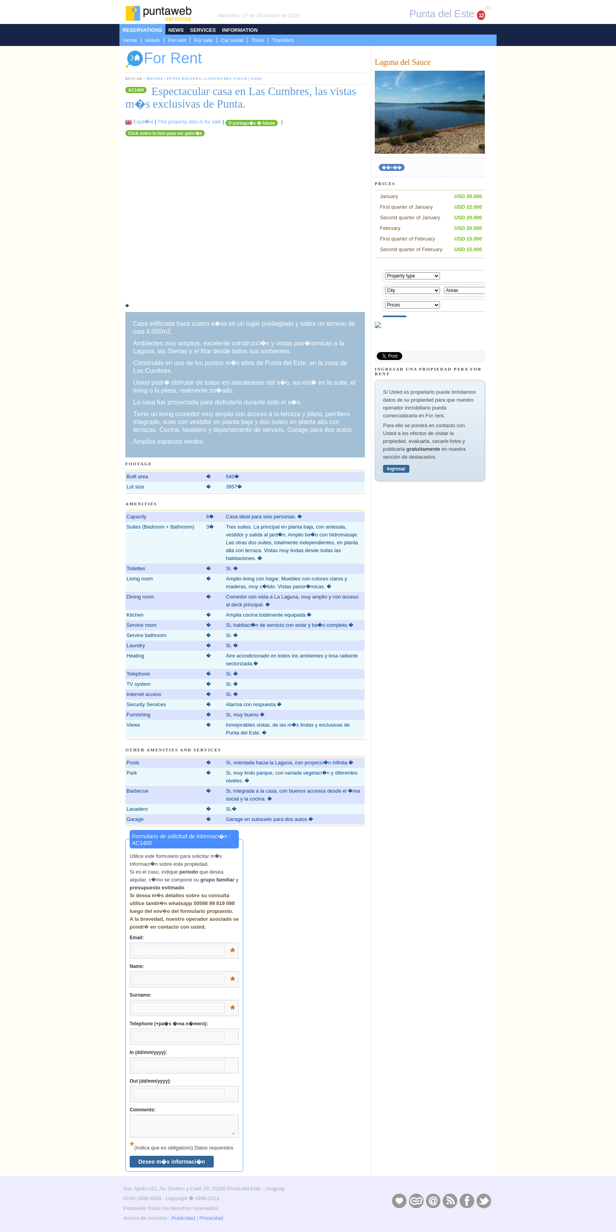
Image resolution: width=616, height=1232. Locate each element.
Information (240, 30)
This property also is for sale (189, 122)
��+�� (392, 167)
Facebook (467, 1200)
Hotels (152, 40)
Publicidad (183, 1218)
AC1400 (136, 90)
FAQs (256, 79)
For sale (203, 40)
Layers (416, 1200)
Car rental (232, 40)
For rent (177, 40)
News (176, 30)
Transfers (282, 40)
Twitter (483, 1200)
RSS (450, 1200)
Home (130, 40)
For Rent (163, 59)
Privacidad (211, 1218)
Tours (257, 40)
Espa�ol (143, 122)
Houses (155, 79)
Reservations (142, 30)
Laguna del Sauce (226, 79)
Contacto (433, 1200)
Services (203, 30)
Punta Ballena (184, 79)
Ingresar (396, 469)
